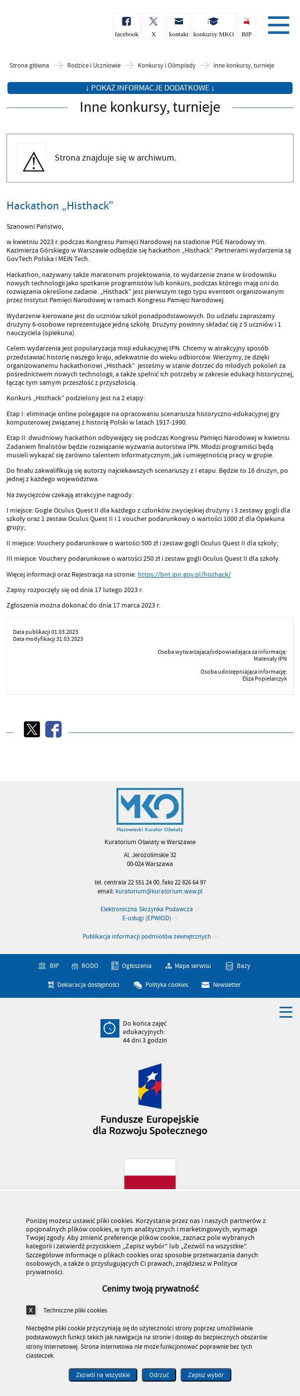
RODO (90, 966)
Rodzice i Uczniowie (93, 66)
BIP (54, 966)
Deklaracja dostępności (88, 985)
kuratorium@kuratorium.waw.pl (158, 891)
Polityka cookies (166, 985)
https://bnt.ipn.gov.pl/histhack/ (184, 574)
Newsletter (227, 985)
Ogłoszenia (137, 966)
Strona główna (29, 66)
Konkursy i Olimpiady (167, 66)
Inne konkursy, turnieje (243, 66)
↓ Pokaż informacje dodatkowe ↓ (150, 88)
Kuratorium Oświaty (59, 29)
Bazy (243, 966)
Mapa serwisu (193, 966)
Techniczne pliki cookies (75, 1310)
